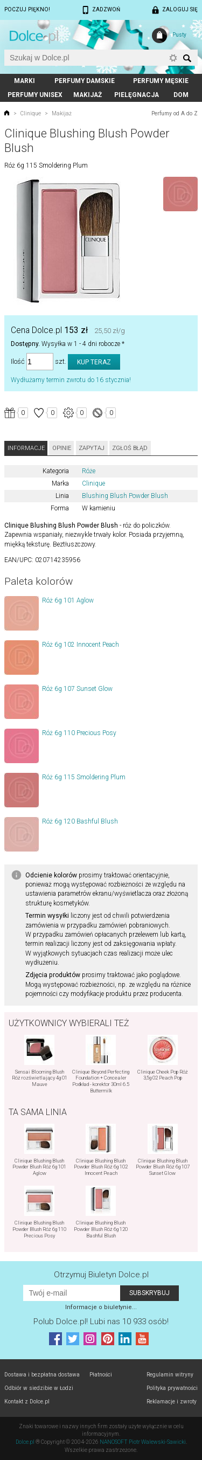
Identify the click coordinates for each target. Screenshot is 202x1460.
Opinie (61, 448)
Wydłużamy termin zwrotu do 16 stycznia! (71, 380)
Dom (181, 95)
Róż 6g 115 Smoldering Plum (84, 777)
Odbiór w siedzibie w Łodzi (38, 1388)
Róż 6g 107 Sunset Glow (77, 689)
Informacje (26, 448)
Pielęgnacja (136, 95)
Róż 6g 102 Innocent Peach (80, 644)
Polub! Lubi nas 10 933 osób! (101, 1321)
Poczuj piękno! (27, 9)
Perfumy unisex (35, 95)
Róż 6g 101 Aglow (68, 600)
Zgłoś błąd (130, 448)
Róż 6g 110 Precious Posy (79, 733)
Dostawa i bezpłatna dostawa (42, 1375)
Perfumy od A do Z (174, 113)
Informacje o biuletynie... (101, 1307)
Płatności (100, 1375)
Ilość (18, 362)
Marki (24, 81)
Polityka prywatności (172, 1388)
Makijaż (87, 95)
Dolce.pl (25, 1442)
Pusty (179, 35)
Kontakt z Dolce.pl (27, 1401)
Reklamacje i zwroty (172, 1401)
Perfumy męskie (161, 81)
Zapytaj (92, 448)
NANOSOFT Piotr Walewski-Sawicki (143, 1442)
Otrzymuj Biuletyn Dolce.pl (101, 1274)
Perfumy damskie (84, 81)
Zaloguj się (180, 9)
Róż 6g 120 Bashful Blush (80, 821)
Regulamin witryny (170, 1375)
